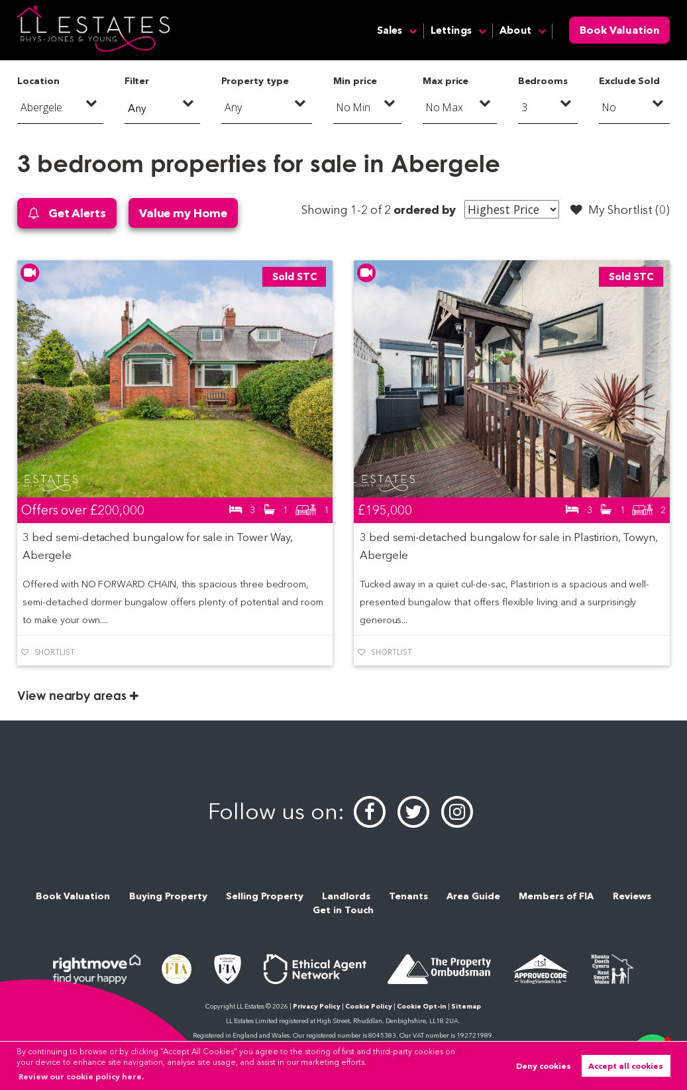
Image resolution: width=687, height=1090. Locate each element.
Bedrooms (543, 81)
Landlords (346, 896)
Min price (355, 81)
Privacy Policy (317, 1006)
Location (38, 81)
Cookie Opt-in (422, 1006)
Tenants (408, 896)
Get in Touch (343, 910)
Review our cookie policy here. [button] (81, 1076)
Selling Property (264, 896)
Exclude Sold (629, 81)
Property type (254, 81)
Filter (137, 81)
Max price (446, 81)
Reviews (632, 896)
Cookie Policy (368, 1006)
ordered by (424, 210)
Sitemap (466, 1006)
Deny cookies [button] (543, 1066)
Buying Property (168, 896)
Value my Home (183, 213)
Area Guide (473, 896)
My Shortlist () (620, 210)
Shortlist (55, 652)
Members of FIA (556, 896)
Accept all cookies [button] (625, 1066)
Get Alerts (67, 213)
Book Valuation (619, 30)
